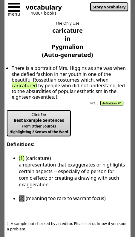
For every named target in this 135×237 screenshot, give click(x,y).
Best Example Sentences (39, 123)
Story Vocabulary (109, 7)
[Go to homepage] (41, 8)
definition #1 (112, 103)
